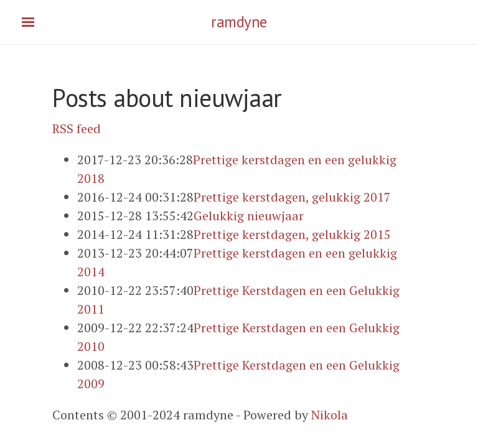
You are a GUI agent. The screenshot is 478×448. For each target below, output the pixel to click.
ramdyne (239, 22)
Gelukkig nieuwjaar (249, 215)
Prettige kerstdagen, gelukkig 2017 (292, 197)
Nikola (329, 414)
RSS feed (76, 128)
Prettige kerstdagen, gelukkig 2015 (292, 234)
